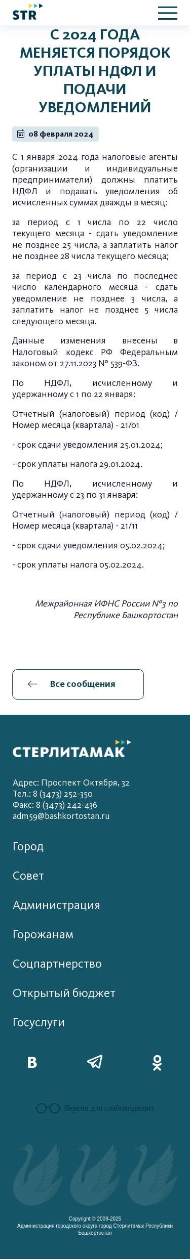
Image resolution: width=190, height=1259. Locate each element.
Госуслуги (39, 1022)
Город (28, 846)
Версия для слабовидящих (95, 1108)
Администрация (56, 905)
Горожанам (43, 934)
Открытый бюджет (64, 993)
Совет (28, 876)
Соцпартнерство (57, 964)
